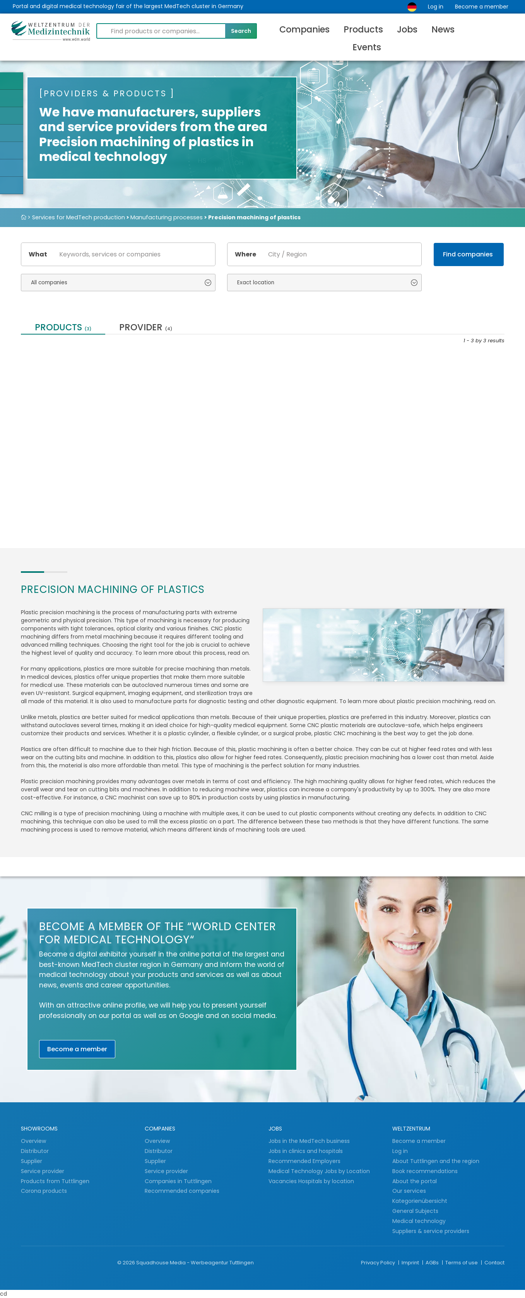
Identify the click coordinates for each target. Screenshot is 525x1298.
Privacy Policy (378, 1262)
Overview (33, 1140)
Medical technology (419, 1221)
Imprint (411, 1262)
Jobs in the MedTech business (309, 1140)
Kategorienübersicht (419, 1200)
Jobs (407, 29)
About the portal (414, 1181)
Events (366, 47)
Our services (296, 430)
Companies (304, 29)
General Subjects (415, 1210)
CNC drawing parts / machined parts (186, 434)
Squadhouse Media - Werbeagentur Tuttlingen (195, 1262)
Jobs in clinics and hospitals (305, 1151)
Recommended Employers (304, 1161)
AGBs (433, 1262)
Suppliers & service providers (430, 1231)
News (443, 29)
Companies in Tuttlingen (178, 1181)
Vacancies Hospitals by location (311, 1181)
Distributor (35, 1151)
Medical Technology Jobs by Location (319, 1171)
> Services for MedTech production (76, 217)
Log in (435, 6)
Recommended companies (182, 1190)
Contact (494, 1262)
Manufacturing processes (166, 217)
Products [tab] (63, 328)
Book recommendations (425, 1171)
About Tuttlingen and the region (435, 1161)
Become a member (481, 6)
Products (363, 29)
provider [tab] (145, 328)
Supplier (32, 1161)
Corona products (44, 1190)
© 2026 (126, 1262)
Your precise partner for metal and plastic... (68, 434)
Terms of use (462, 1262)
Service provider (43, 1171)
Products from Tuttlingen (55, 1181)
